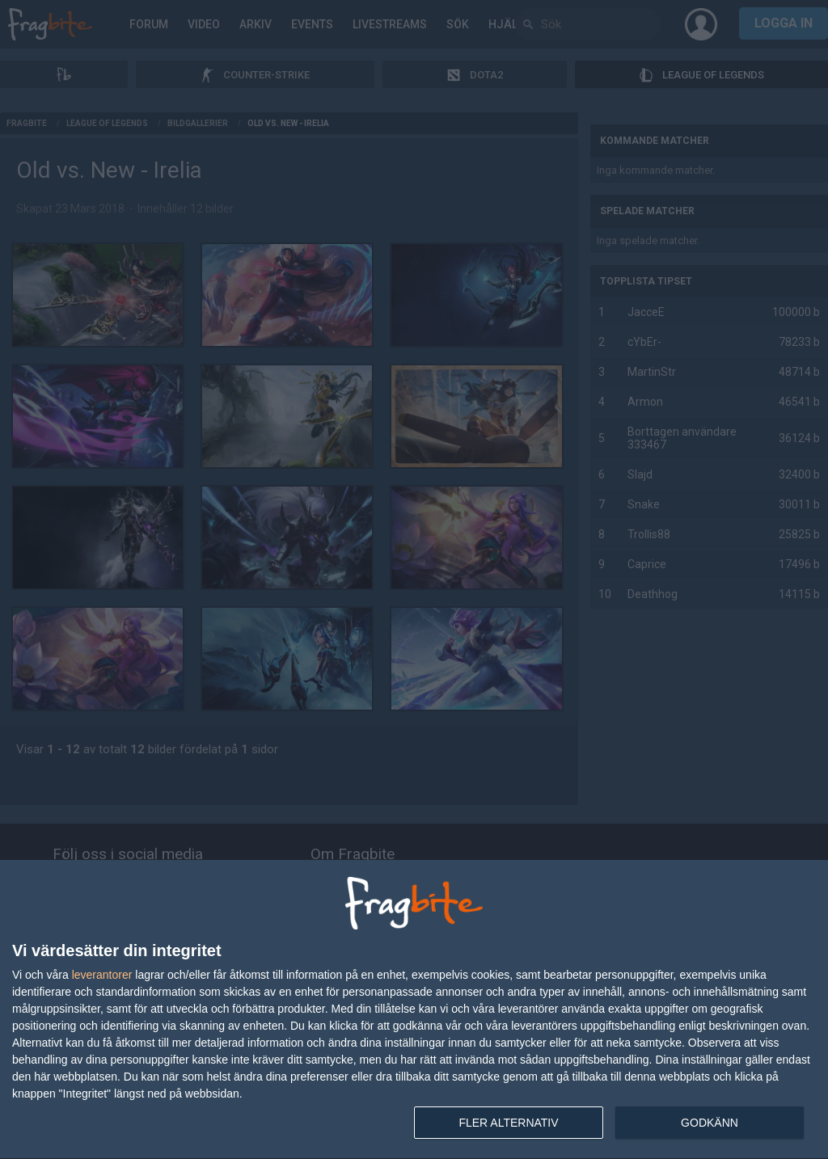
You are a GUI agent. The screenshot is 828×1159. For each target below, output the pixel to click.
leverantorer (102, 974)
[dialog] (414, 1010)
